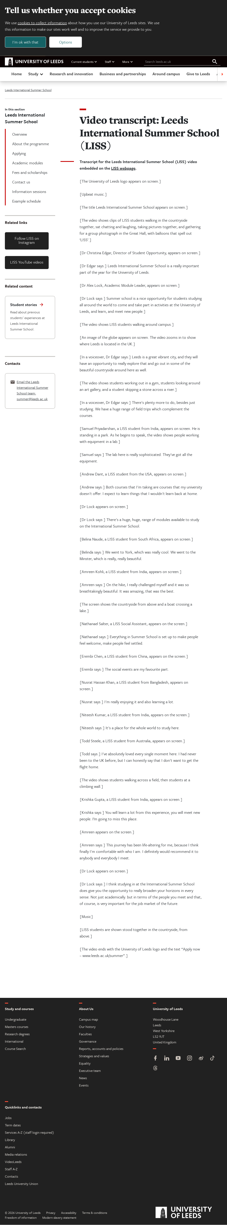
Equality (85, 1063)
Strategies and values (94, 1056)
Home (16, 74)
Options (65, 42)
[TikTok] (212, 1059)
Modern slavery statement (59, 1217)
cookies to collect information (42, 22)
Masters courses (16, 1026)
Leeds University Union (21, 1183)
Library (10, 1139)
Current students (84, 61)
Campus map (88, 1019)
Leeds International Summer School (28, 90)
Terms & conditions (94, 1213)
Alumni (10, 1147)
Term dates (13, 1125)
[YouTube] (178, 1059)
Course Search (15, 1048)
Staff (110, 61)
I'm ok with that (25, 42)
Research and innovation (71, 74)
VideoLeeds (13, 1161)
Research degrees (17, 1034)
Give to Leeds (198, 74)
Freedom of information (21, 1217)
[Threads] (155, 1068)
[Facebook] (155, 1059)
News (83, 1078)
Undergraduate (15, 1019)
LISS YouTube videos (26, 262)
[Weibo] (201, 1059)
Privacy (50, 1213)
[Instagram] (189, 1059)
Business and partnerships (123, 74)
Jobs (8, 1117)
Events (84, 1085)
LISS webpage (123, 168)
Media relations (16, 1154)
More (127, 61)
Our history (87, 1026)
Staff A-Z (11, 1169)
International (14, 1041)
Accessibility (68, 1213)
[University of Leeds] (189, 1212)
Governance (87, 1041)
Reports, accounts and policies (101, 1048)
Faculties (85, 1034)
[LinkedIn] (166, 1059)
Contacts (11, 1176)
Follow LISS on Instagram (27, 240)
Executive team (90, 1070)
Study (36, 74)
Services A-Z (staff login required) (29, 1132)
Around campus (166, 74)
